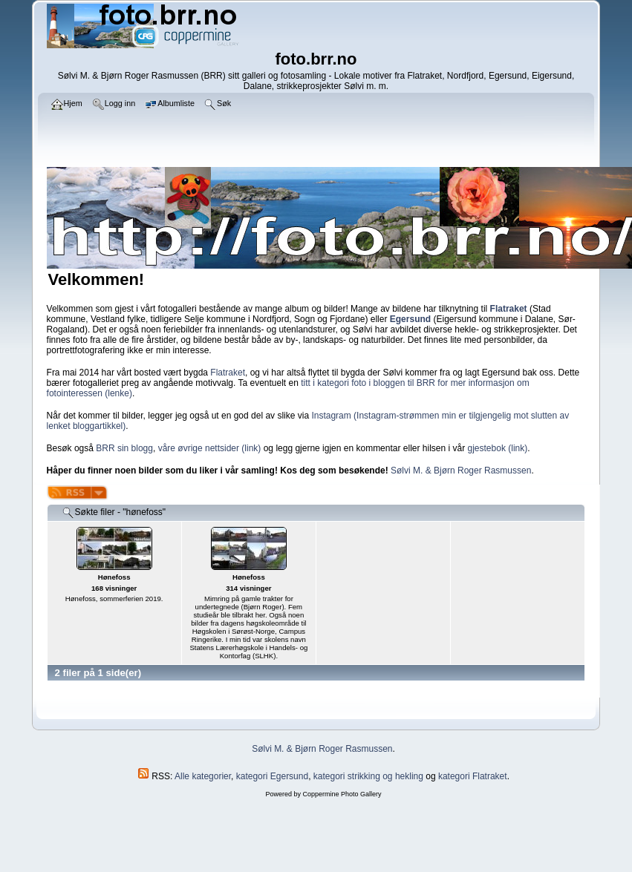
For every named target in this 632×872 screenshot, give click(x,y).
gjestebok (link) (498, 448)
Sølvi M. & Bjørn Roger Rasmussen (461, 470)
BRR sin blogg (124, 448)
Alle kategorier (203, 776)
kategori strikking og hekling (368, 776)
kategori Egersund (272, 776)
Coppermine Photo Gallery (341, 794)
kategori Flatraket (472, 776)
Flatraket (227, 372)
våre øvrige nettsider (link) (209, 448)
